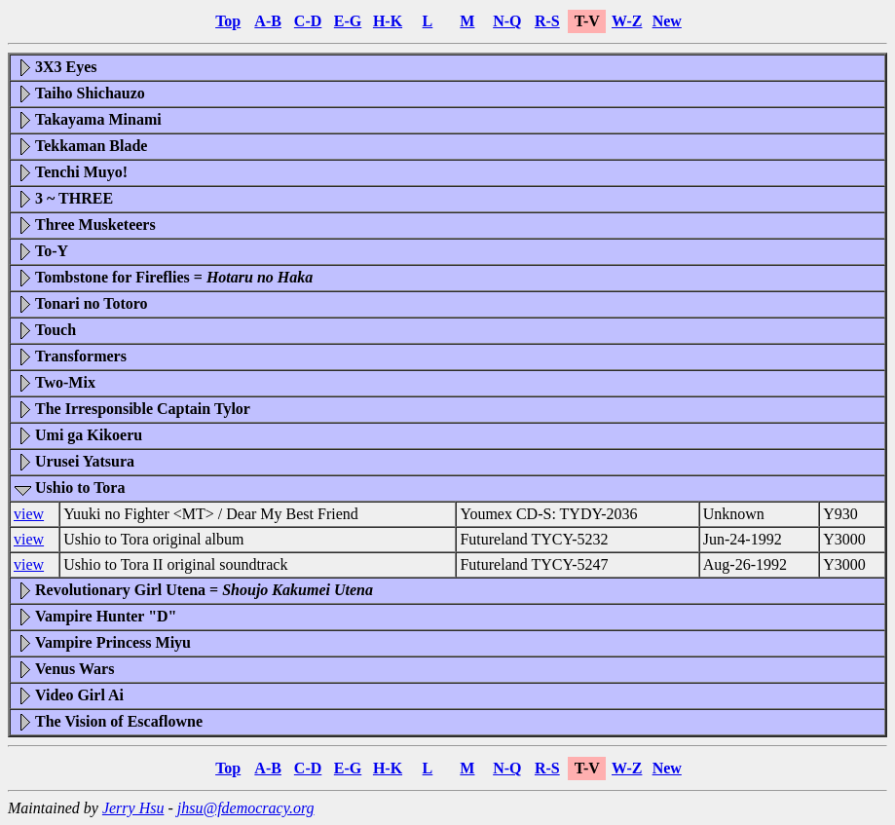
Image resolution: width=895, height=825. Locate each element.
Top (228, 21)
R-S (547, 21)
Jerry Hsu (133, 808)
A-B (267, 21)
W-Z (627, 21)
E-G (347, 21)
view (29, 514)
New (667, 21)
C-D (307, 21)
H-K (387, 21)
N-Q (507, 21)
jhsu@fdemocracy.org (246, 808)
